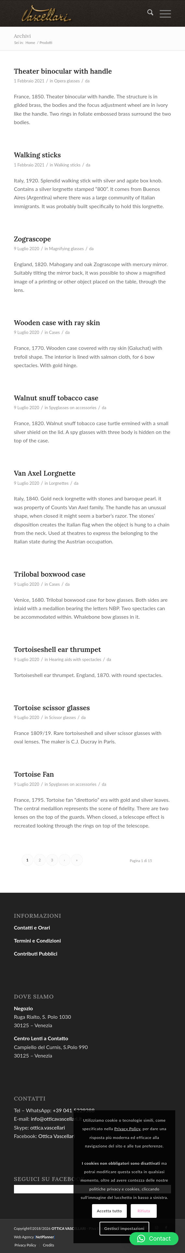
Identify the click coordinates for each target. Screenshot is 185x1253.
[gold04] (77, 13)
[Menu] (162, 13)
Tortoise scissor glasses (52, 707)
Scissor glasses (62, 717)
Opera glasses (67, 80)
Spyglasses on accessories (73, 407)
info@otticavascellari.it (56, 1119)
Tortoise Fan (34, 774)
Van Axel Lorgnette (45, 473)
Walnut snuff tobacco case (56, 398)
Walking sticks (37, 155)
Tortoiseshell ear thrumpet (57, 649)
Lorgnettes (59, 483)
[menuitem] (147, 13)
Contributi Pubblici (36, 953)
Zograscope (32, 239)
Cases (54, 332)
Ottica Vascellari (56, 1136)
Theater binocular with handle (63, 71)
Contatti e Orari (32, 927)
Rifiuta (144, 1210)
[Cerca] (147, 13)
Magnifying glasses (66, 248)
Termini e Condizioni (37, 940)
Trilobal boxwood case (50, 574)
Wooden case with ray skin (57, 322)
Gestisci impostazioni (124, 1228)
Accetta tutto (109, 1210)
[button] (153, 1238)
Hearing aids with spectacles (75, 659)
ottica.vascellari (47, 1127)
